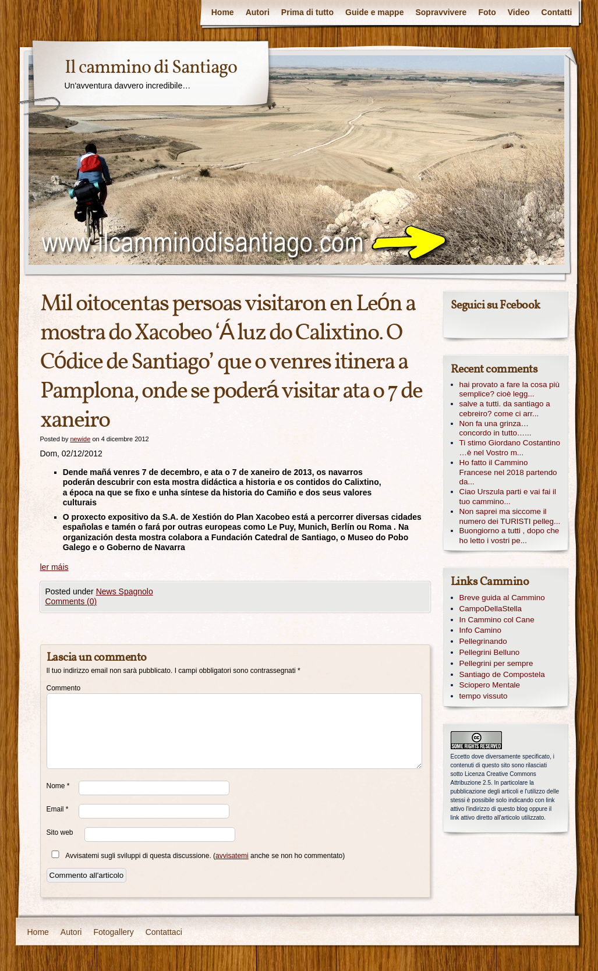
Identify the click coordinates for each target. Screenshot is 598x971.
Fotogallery (113, 932)
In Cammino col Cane (497, 619)
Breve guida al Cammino (502, 597)
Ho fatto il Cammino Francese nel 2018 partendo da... (508, 472)
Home (222, 12)
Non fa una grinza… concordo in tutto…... (495, 428)
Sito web (60, 832)
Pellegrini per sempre (496, 663)
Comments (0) (71, 601)
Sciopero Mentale (490, 685)
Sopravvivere (440, 12)
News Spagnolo (124, 591)
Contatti (557, 12)
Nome (58, 786)
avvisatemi (232, 856)
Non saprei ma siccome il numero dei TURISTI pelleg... (510, 516)
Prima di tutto (307, 12)
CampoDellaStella (490, 608)
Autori (258, 12)
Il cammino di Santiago (151, 68)
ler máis (54, 567)
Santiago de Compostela (502, 674)
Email (58, 809)
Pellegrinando (483, 641)
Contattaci (164, 932)
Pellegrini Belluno (489, 652)
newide (80, 438)
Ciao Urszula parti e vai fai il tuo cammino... (508, 496)
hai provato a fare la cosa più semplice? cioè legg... (509, 389)
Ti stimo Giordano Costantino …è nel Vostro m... (510, 447)
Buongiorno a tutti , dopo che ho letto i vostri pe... (509, 535)
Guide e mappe (374, 12)
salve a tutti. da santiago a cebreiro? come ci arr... (504, 408)
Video (519, 12)
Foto (487, 12)
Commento (63, 688)
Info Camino (480, 630)
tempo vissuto (483, 696)
